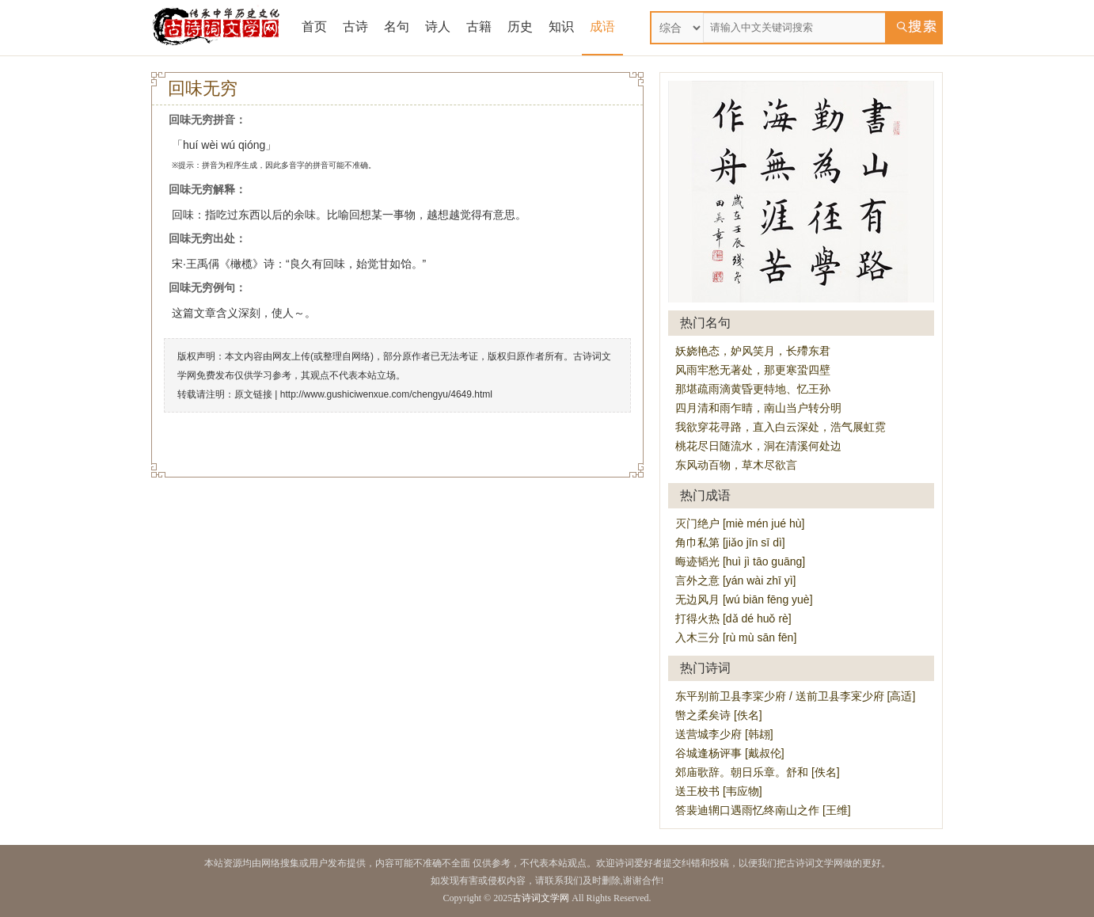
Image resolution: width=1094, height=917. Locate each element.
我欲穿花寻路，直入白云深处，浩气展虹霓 (780, 426)
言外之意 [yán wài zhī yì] (735, 580)
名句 (396, 26)
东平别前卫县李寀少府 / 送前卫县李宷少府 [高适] (795, 696)
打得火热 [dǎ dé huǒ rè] (733, 618)
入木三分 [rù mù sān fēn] (735, 637)
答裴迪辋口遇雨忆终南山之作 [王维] (763, 810)
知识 (561, 26)
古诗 (355, 26)
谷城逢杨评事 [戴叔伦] (729, 753)
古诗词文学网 (540, 898)
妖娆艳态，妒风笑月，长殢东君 (752, 350)
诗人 (437, 26)
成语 (602, 26)
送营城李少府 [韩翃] (724, 734)
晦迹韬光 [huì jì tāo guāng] (740, 561)
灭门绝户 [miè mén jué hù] (739, 523)
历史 (520, 26)
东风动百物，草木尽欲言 (736, 464)
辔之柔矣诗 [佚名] (718, 715)
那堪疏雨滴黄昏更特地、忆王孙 (752, 388)
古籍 (479, 26)
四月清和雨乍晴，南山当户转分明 (758, 407)
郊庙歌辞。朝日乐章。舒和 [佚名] (757, 772)
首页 (314, 26)
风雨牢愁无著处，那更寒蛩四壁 (752, 369)
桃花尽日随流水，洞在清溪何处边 (758, 445)
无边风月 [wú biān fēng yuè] (744, 599)
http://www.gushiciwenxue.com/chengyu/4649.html (386, 394)
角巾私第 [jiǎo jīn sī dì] (730, 542)
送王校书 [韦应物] (718, 791)
